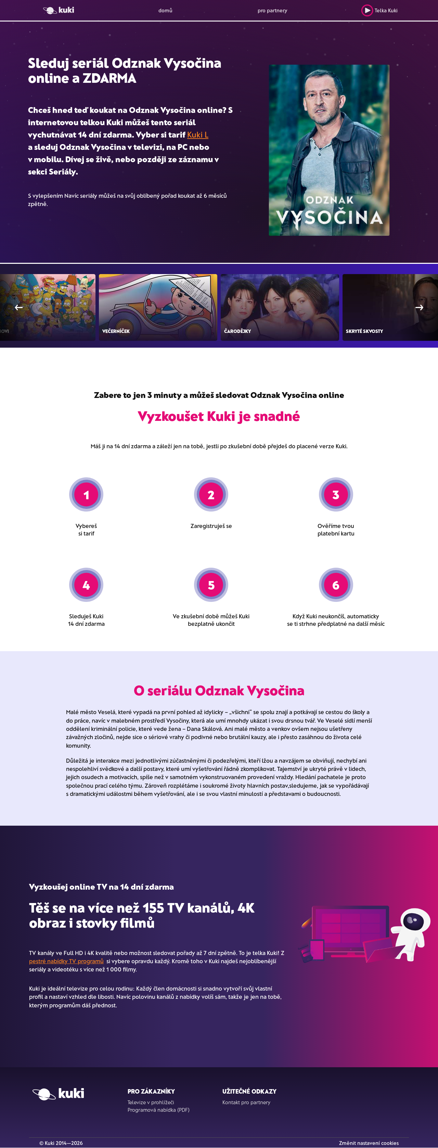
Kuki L (197, 134)
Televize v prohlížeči (151, 1102)
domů (165, 10)
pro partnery (272, 10)
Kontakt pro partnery (246, 1102)
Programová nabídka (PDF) (159, 1110)
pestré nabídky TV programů (66, 960)
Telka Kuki (379, 10)
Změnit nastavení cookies (369, 1143)
